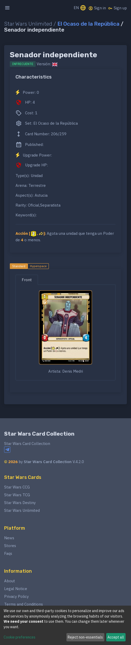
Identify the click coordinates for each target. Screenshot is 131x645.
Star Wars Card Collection (39, 433)
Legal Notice (15, 588)
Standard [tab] (18, 266)
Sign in (97, 8)
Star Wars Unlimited (22, 510)
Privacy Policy (16, 596)
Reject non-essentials (85, 637)
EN (80, 8)
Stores (10, 545)
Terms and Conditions (23, 604)
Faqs (8, 553)
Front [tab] (27, 279)
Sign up (117, 8)
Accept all (115, 637)
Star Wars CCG (17, 487)
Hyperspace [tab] (38, 266)
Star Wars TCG (17, 494)
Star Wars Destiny (20, 502)
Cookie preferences (19, 637)
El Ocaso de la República (88, 23)
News (9, 537)
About (9, 580)
